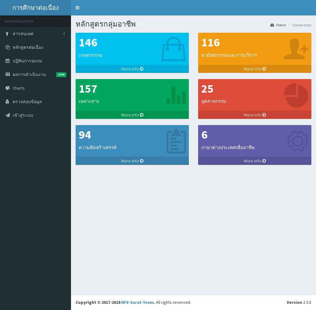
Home (278, 25)
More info (132, 69)
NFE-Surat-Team (137, 302)
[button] (77, 7)
